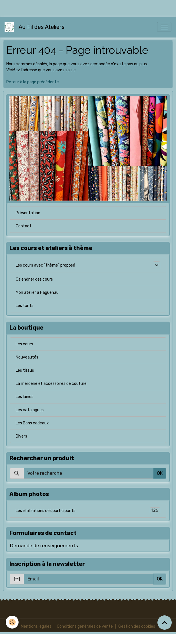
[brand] (36, 27)
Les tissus (25, 370)
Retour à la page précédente (32, 82)
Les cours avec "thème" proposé (45, 265)
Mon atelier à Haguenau (37, 292)
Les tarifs (24, 305)
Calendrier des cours (34, 279)
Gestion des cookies (136, 626)
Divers (21, 436)
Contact (23, 226)
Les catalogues (30, 409)
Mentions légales (36, 626)
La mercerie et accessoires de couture (51, 383)
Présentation (28, 212)
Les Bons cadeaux (32, 423)
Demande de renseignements (44, 545)
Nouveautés (27, 357)
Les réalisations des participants (88, 510)
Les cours (24, 344)
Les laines (24, 396)
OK (160, 473)
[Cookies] (12, 622)
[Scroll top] (164, 622)
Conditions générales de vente (85, 626)
